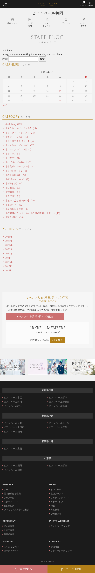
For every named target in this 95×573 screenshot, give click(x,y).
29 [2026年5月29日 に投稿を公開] (60, 100)
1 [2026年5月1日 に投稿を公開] (60, 81)
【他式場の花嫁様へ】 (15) (18, 162)
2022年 (9, 253)
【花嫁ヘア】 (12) (14, 204)
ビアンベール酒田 (13, 465)
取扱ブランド (57, 493)
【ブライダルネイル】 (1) (18, 149)
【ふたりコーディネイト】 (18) (21, 128)
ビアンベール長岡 (13, 423)
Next (89, 367)
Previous (5, 367)
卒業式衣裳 (9, 534)
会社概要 (55, 546)
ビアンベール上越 (13, 448)
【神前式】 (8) (12, 191)
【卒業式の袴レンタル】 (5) (19, 166)
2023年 (9, 249)
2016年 (8, 270)
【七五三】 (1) (12, 158)
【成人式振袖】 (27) (15, 175)
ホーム (7, 489)
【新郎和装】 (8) (13, 183)
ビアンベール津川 (13, 401)
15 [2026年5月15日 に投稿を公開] (60, 91)
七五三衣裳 (9, 530)
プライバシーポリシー (61, 551)
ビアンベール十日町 (14, 427)
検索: (5, 59)
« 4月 (5, 105)
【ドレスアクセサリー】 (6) (19, 141)
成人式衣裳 (9, 526)
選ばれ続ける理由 (12, 493)
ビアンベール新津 (58, 397)
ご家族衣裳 (56, 513)
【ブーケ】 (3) (12, 153)
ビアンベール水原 (58, 406)
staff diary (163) (13, 124)
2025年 (9, 240)
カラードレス (57, 501)
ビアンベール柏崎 (13, 431)
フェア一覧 (9, 497)
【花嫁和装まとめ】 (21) (17, 208)
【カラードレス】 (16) (16, 136)
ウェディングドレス (60, 497)
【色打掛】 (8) (12, 196)
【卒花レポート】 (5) (16, 170)
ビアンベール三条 (58, 427)
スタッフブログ (11, 501)
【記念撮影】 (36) (14, 217)
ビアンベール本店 (13, 397)
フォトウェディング (60, 526)
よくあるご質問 (11, 546)
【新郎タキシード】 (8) (17, 179)
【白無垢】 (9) (12, 187)
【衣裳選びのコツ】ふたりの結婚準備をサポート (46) (32, 213)
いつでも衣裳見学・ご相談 (35, 316)
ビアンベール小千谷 (59, 423)
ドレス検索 (56, 489)
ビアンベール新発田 (59, 401)
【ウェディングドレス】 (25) (20, 132)
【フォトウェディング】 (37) (19, 145)
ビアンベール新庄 (58, 465)
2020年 (9, 262)
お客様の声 (9, 506)
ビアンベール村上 (13, 406)
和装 (53, 506)
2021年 (8, 257)
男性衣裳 (55, 509)
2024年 (9, 245)
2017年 (8, 266)
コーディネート (11, 551)
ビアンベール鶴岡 (47, 13)
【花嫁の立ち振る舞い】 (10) (20, 200)
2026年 (9, 236)
